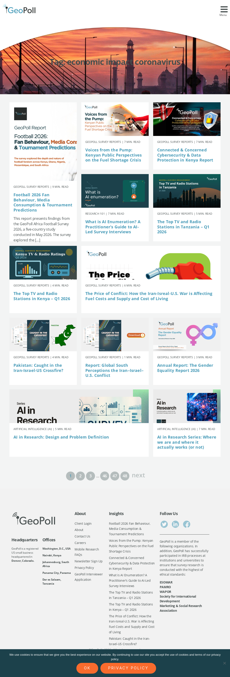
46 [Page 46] (105, 475)
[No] (224, 663)
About (79, 530)
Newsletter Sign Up (88, 562)
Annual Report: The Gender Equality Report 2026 (185, 368)
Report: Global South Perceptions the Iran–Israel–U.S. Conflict (114, 370)
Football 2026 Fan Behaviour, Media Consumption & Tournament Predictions (42, 202)
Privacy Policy (84, 568)
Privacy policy (128, 668)
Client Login (83, 523)
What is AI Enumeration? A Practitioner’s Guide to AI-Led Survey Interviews (113, 226)
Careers (80, 543)
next (138, 474)
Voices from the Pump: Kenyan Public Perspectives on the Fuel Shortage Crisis (113, 155)
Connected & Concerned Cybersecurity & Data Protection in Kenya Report (185, 155)
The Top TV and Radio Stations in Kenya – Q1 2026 (41, 296)
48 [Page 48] (125, 475)
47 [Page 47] (115, 475)
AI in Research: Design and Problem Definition (61, 437)
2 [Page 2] (80, 475)
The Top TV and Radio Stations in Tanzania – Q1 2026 (183, 226)
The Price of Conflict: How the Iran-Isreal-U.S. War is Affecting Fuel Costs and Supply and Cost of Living (148, 296)
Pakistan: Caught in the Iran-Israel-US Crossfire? (38, 368)
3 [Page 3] (90, 475)
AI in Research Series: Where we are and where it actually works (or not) (186, 442)
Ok (87, 668)
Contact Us (82, 537)
